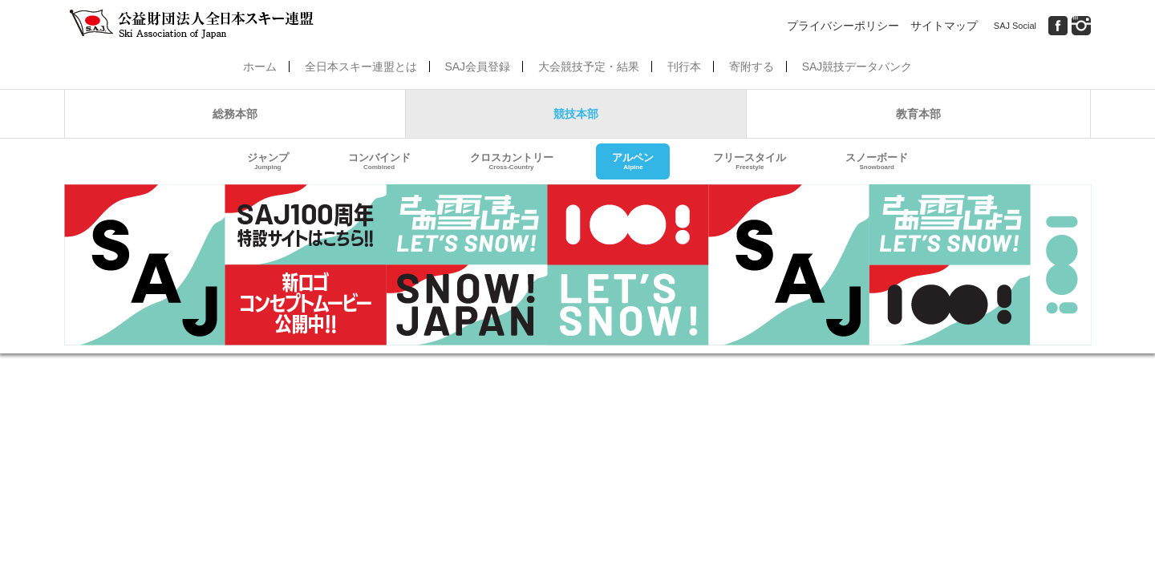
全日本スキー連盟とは (361, 66)
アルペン (633, 161)
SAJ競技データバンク (857, 66)
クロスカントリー (511, 161)
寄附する (751, 66)
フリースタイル (749, 161)
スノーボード (876, 161)
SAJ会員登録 (477, 66)
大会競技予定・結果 (588, 66)
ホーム (260, 66)
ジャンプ (268, 161)
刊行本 (684, 66)
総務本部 (235, 113)
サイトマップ (944, 25)
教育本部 (918, 113)
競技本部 (575, 113)
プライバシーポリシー (843, 25)
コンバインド (379, 161)
